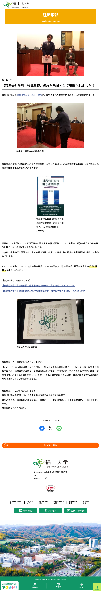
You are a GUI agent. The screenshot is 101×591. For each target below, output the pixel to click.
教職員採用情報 (73, 502)
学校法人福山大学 (58, 502)
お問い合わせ (77, 510)
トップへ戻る (50, 445)
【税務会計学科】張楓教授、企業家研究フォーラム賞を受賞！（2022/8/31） (38, 285)
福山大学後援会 (43, 502)
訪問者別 (35, 587)
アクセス (52, 510)
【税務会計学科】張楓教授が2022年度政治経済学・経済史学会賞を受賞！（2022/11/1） (44, 290)
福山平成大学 (86, 502)
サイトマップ (30, 502)
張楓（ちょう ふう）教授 (29, 94)
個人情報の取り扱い (16, 502)
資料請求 (27, 510)
